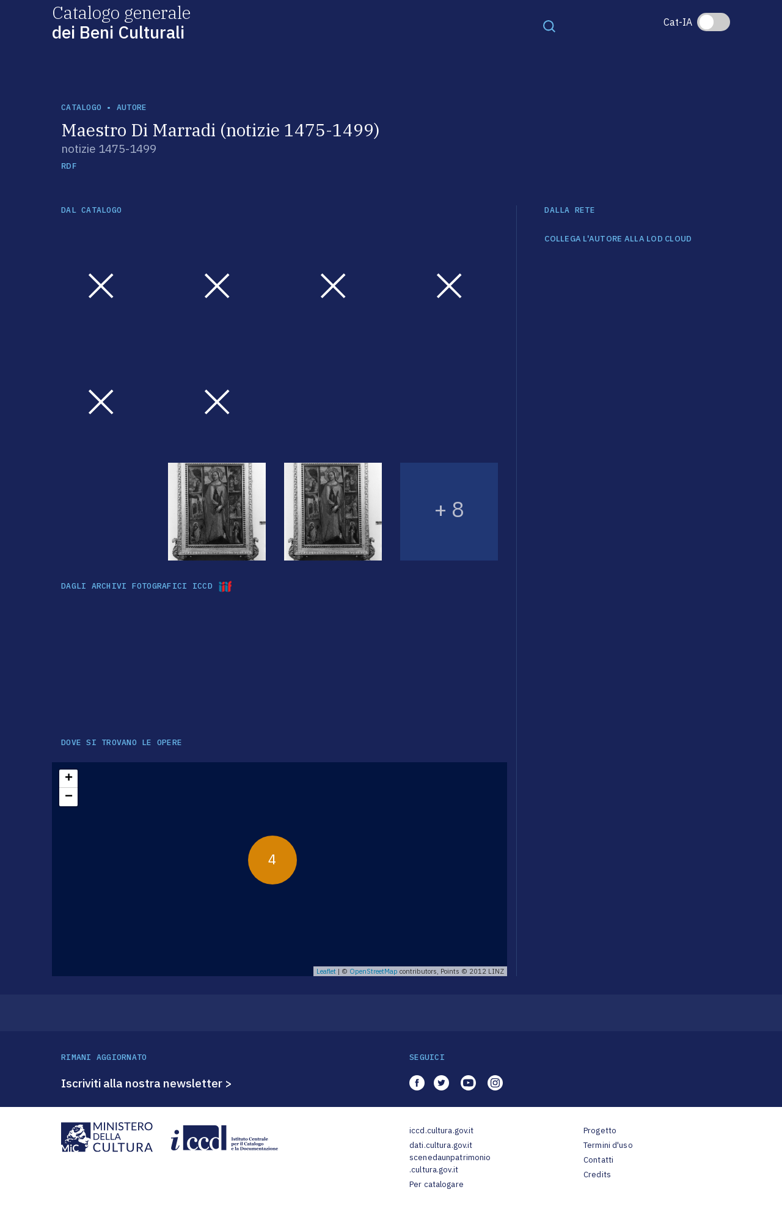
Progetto (599, 1130)
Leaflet (326, 971)
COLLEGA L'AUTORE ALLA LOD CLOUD (618, 239)
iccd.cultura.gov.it (441, 1130)
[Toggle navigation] (549, 25)
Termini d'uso (608, 1145)
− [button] (69, 797)
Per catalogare (436, 1184)
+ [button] (69, 779)
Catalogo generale (121, 21)
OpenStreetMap (373, 971)
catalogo (81, 107)
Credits (597, 1174)
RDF (68, 166)
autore (132, 107)
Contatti (598, 1160)
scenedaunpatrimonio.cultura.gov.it (450, 1163)
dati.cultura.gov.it (440, 1145)
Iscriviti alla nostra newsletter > (146, 1083)
